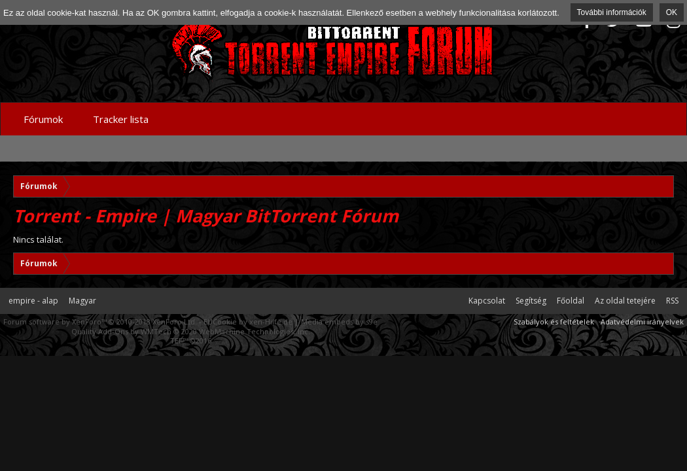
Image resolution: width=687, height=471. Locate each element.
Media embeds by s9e (339, 321)
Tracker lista (121, 119)
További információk (611, 12)
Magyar (82, 300)
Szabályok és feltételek (554, 321)
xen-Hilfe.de (270, 321)
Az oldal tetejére (625, 300)
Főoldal (570, 300)
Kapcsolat (486, 300)
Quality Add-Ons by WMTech (190, 331)
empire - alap (33, 300)
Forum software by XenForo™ (100, 321)
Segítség (531, 300)
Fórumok (43, 119)
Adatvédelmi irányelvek (642, 321)
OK (671, 12)
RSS (672, 300)
